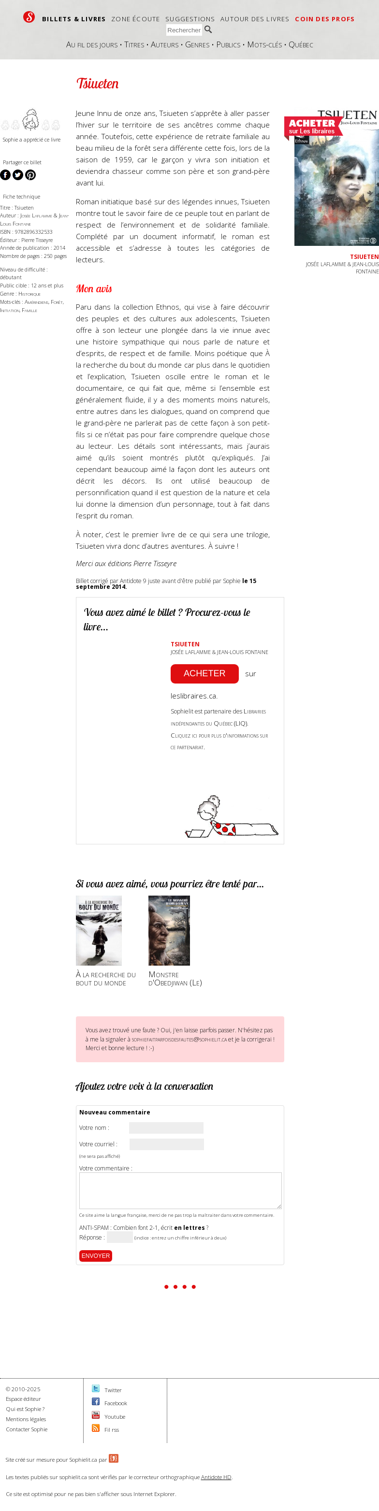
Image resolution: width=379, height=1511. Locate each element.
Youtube (114, 1416)
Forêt (57, 301)
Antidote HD (216, 1477)
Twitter (113, 1390)
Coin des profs (325, 18)
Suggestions (190, 18)
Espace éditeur (23, 1398)
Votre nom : (94, 1128)
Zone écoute (135, 18)
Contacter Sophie (26, 1429)
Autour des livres (255, 18)
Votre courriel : (98, 1144)
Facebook (115, 1403)
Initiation (9, 310)
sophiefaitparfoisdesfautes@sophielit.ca (179, 1039)
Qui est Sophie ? (25, 1408)
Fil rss (111, 1429)
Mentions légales (26, 1419)
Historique (29, 293)
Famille (29, 310)
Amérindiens (36, 301)
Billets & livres (74, 18)
